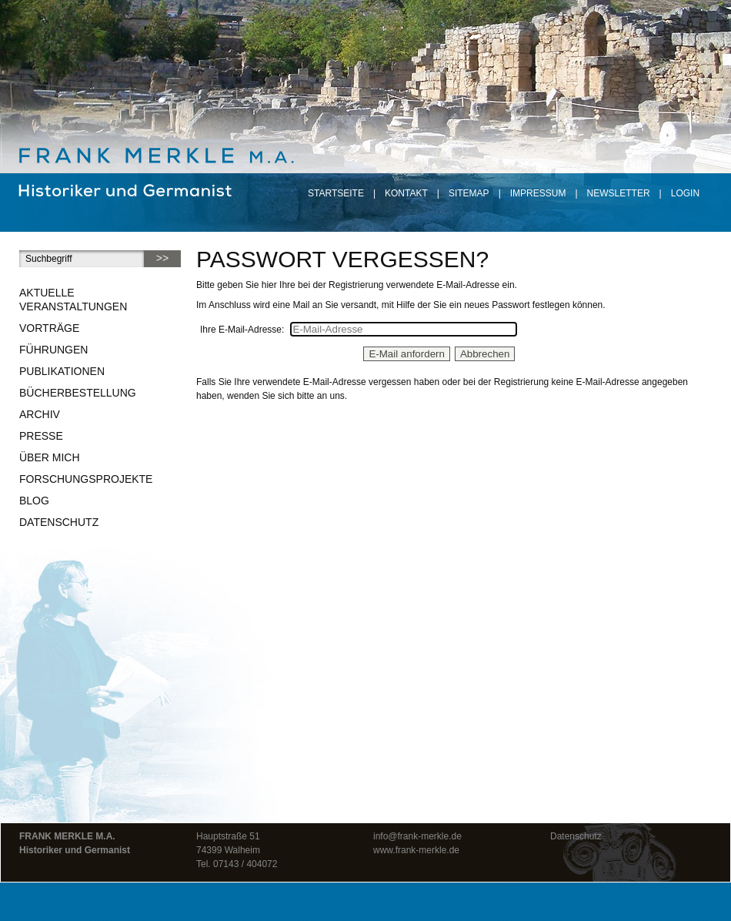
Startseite (336, 193)
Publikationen (62, 371)
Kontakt (406, 193)
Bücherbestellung (77, 393)
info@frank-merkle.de (417, 836)
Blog (34, 500)
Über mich (49, 457)
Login (685, 193)
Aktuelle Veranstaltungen (73, 299)
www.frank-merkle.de (416, 850)
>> (162, 258)
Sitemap (469, 193)
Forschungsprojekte (85, 479)
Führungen (53, 349)
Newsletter (618, 193)
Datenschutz (58, 522)
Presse (41, 436)
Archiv (39, 414)
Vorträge (49, 328)
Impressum (538, 193)
